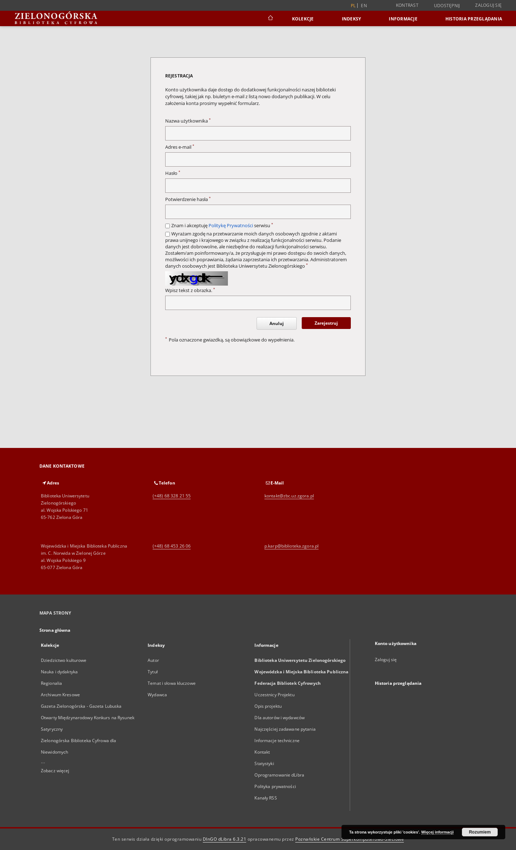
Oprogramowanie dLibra (279, 775)
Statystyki (264, 763)
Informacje (403, 19)
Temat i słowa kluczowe (172, 683)
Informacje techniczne (277, 740)
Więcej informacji (437, 832)
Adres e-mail (179, 147)
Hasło (172, 173)
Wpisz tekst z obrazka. (190, 290)
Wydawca (157, 695)
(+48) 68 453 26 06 (172, 546)
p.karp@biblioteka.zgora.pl (291, 546)
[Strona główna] (270, 19)
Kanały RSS (265, 798)
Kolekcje (303, 19)
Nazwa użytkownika (188, 121)
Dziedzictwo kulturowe (64, 660)
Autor (153, 660)
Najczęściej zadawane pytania (284, 729)
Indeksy (351, 19)
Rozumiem (480, 832)
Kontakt (262, 752)
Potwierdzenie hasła (188, 199)
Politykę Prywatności (231, 226)
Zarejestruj (326, 323)
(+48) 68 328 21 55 (172, 496)
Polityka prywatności (275, 786)
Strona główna (55, 630)
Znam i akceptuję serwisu (222, 226)
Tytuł (153, 672)
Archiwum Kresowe (60, 695)
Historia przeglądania (473, 19)
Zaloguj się (488, 5)
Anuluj (276, 323)
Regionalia (51, 683)
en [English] (364, 5)
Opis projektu (268, 706)
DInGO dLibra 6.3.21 (225, 839)
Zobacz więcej (55, 771)
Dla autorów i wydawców (279, 718)
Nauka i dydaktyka (59, 672)
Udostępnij (447, 6)
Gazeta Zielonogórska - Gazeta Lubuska (81, 706)
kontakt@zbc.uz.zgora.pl (289, 496)
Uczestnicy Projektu (274, 695)
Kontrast (407, 5)
